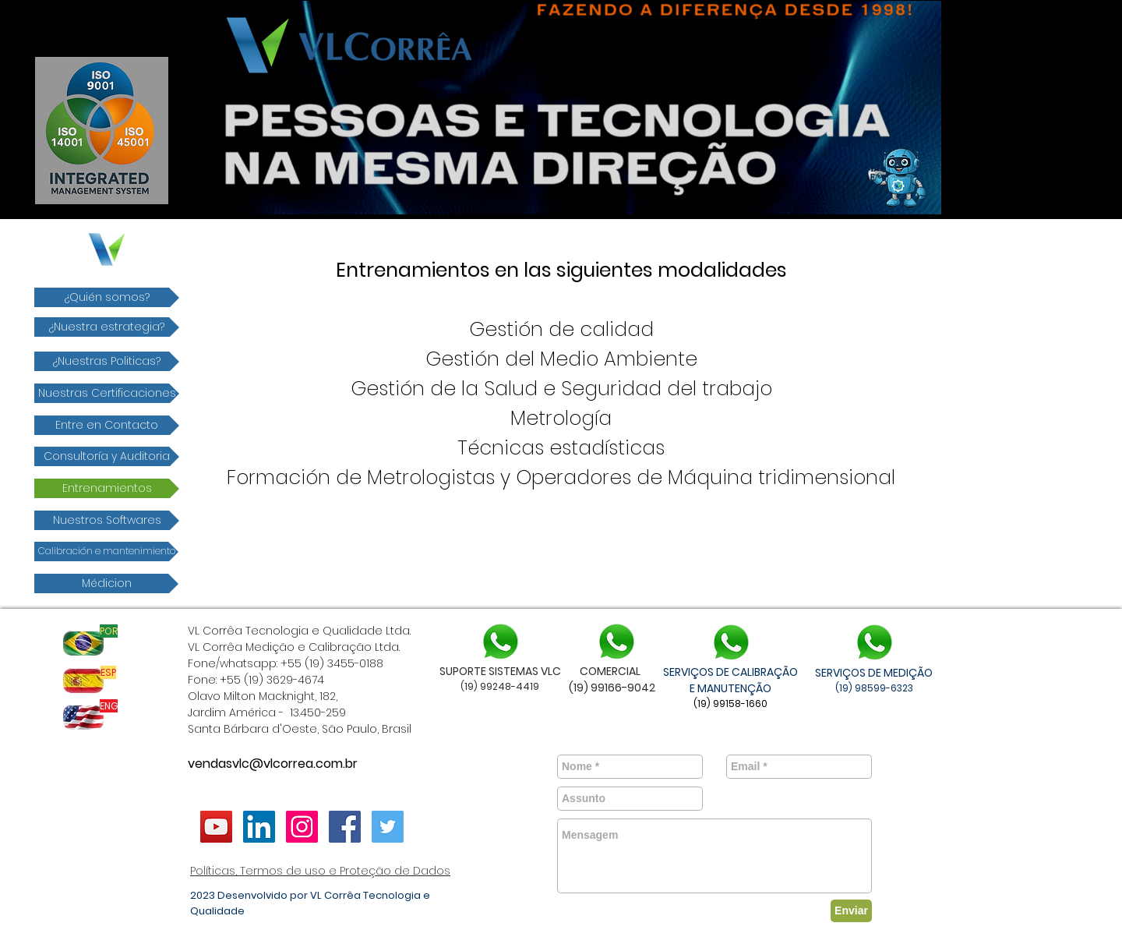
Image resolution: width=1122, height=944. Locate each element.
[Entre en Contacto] (106, 425)
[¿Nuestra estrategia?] (106, 327)
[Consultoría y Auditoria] (106, 456)
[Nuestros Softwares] (106, 520)
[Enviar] (851, 911)
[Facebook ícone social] (345, 827)
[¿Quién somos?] (106, 297)
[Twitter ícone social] (388, 827)
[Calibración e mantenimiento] (106, 551)
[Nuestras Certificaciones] (106, 393)
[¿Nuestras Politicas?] (106, 361)
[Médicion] (106, 583)
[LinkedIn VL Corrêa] (259, 827)
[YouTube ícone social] (216, 827)
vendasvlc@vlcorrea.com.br (273, 764)
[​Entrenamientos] (106, 488)
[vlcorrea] (302, 827)
